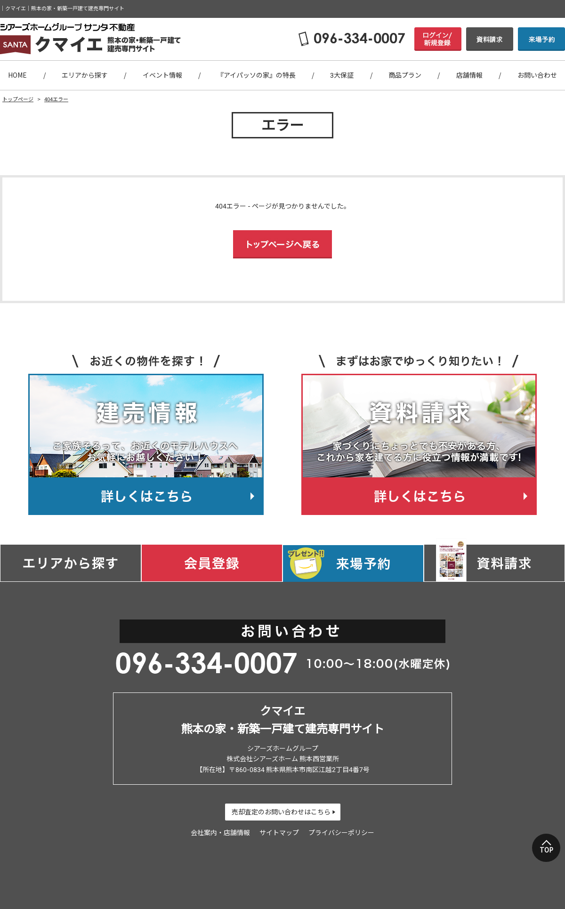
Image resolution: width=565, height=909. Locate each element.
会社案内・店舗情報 (220, 833)
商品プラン (404, 75)
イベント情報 (162, 75)
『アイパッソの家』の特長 (256, 75)
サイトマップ (279, 833)
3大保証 (342, 75)
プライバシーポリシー (341, 833)
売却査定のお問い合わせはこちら (281, 812)
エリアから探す (85, 75)
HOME (17, 75)
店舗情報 (469, 75)
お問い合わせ (537, 75)
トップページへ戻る (282, 244)
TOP (546, 850)
